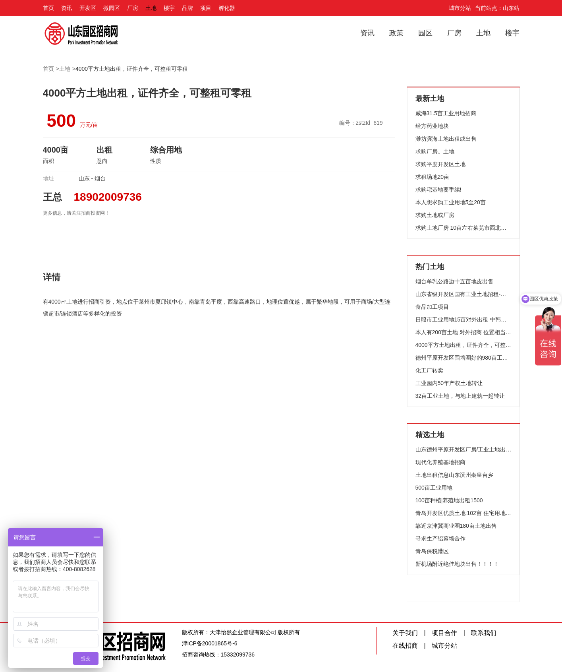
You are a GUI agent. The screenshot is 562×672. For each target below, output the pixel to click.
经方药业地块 (432, 126)
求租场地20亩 (432, 177)
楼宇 (169, 8)
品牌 (187, 8)
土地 (150, 8)
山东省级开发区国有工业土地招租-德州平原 (463, 294)
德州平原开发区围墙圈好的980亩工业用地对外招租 (463, 357)
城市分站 (460, 8)
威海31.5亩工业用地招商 (445, 113)
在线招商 (405, 645)
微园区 (111, 8)
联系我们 (483, 632)
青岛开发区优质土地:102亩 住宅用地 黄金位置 (463, 513)
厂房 (132, 8)
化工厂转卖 (429, 370)
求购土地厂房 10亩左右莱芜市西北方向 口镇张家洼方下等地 (463, 228)
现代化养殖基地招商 (440, 462)
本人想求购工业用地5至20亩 (450, 202)
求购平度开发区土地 (440, 164)
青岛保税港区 (432, 551)
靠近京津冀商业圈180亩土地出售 (456, 526)
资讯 (66, 8)
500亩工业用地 (433, 487)
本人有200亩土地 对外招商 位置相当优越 (463, 332)
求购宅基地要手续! (438, 189)
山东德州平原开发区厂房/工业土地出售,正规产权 (463, 449)
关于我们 (405, 632)
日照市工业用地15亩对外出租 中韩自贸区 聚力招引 (463, 319)
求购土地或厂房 (434, 215)
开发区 (87, 8)
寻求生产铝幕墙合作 (440, 538)
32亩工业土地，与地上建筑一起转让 (460, 396)
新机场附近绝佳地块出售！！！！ (457, 564)
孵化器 (226, 8)
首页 (48, 8)
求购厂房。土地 (434, 151)
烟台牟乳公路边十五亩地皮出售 (454, 281)
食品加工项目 (432, 307)
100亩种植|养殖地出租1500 (449, 500)
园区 (425, 33)
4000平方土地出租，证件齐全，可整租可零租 (131, 69)
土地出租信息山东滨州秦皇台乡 (454, 475)
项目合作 (444, 632)
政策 (396, 33)
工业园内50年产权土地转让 (449, 383)
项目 (205, 8)
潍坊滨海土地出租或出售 (446, 139)
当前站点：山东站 (497, 8)
